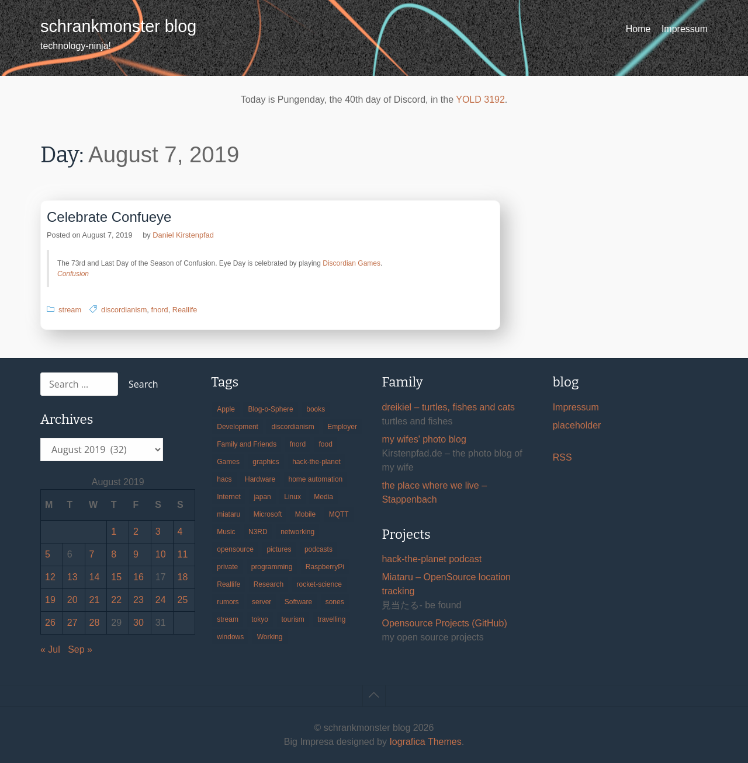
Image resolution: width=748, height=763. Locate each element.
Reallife (185, 309)
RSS (562, 457)
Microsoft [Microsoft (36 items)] (268, 514)
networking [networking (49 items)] (297, 532)
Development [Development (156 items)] (237, 427)
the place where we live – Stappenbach (434, 492)
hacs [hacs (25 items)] (224, 479)
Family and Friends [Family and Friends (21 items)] (246, 444)
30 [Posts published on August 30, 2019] (138, 623)
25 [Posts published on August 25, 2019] (183, 600)
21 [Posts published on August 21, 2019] (94, 600)
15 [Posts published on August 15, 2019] (116, 577)
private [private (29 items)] (227, 567)
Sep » (80, 649)
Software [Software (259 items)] (298, 602)
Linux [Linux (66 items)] (292, 497)
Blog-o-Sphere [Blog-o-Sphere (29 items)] (270, 409)
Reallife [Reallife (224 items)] (228, 584)
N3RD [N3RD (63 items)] (258, 532)
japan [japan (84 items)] (262, 497)
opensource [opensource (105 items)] (235, 549)
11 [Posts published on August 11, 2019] (183, 554)
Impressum (685, 29)
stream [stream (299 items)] (227, 619)
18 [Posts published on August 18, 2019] (183, 577)
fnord (159, 309)
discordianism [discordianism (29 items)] (292, 427)
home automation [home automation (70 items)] (316, 479)
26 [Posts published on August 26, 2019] (50, 623)
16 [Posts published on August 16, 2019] (138, 577)
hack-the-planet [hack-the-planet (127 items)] (316, 462)
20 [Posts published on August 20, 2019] (72, 600)
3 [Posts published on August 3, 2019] (158, 531)
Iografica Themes (425, 742)
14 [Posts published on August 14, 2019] (94, 577)
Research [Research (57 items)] (268, 584)
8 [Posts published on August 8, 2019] (113, 554)
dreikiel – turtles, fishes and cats (448, 407)
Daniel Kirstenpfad (183, 235)
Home (638, 29)
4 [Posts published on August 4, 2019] (180, 531)
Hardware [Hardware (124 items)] (260, 479)
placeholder (577, 425)
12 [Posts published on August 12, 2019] (50, 577)
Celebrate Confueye (109, 217)
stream (69, 309)
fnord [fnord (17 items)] (298, 444)
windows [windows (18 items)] (230, 637)
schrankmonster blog (118, 26)
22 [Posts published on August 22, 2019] (116, 600)
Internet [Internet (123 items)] (229, 497)
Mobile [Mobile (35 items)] (305, 514)
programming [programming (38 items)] (272, 567)
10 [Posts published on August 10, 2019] (160, 554)
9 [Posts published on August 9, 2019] (135, 554)
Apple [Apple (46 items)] (226, 409)
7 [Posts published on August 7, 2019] (92, 554)
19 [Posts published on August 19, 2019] (50, 600)
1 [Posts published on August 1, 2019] (113, 531)
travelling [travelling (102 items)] (331, 619)
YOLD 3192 (480, 99)
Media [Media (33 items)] (323, 497)
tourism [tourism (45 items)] (293, 619)
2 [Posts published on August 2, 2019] (135, 531)
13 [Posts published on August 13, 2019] (72, 577)
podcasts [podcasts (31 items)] (318, 549)
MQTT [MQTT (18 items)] (339, 514)
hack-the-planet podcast (432, 559)
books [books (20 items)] (315, 409)
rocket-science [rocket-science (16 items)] (319, 584)
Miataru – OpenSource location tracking (446, 584)
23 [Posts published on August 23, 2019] (138, 600)
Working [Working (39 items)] (270, 637)
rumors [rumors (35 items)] (227, 602)
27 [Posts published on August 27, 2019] (72, 623)
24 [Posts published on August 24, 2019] (160, 600)
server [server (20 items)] (261, 602)
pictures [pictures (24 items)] (278, 549)
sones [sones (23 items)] (334, 602)
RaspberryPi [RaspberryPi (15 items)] (325, 567)
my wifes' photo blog (424, 439)
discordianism (124, 309)
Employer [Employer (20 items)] (342, 427)
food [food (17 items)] (326, 444)
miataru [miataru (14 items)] (228, 514)
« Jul (50, 649)
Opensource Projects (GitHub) (444, 623)
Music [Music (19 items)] (226, 532)
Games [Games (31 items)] (228, 462)
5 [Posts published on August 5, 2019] (47, 554)
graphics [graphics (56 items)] (265, 462)
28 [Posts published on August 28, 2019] (94, 623)
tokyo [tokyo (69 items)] (259, 619)
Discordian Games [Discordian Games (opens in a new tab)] (351, 263)
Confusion (73, 274)
